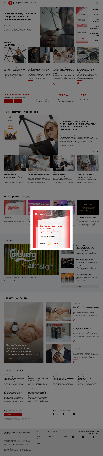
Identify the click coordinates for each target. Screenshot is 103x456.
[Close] (71, 207)
